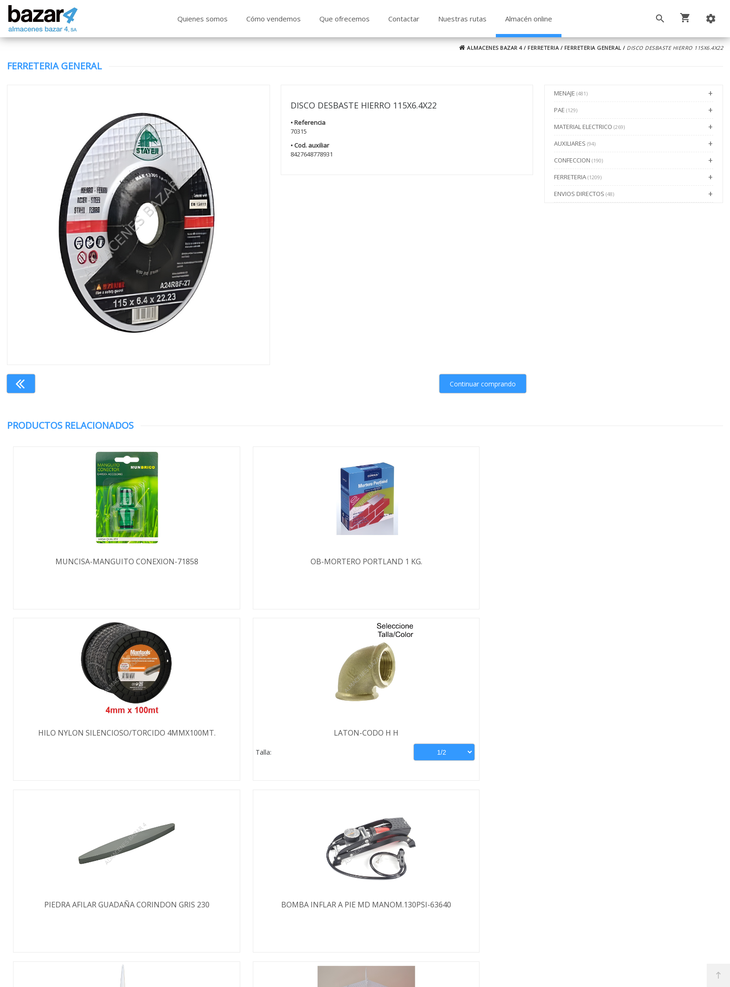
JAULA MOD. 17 (633, 734)
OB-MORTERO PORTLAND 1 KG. (275, 561)
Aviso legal (61, 887)
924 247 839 (516, 881)
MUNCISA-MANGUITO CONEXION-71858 (96, 561)
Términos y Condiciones (390, 939)
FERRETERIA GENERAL (593, 47)
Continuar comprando (483, 383)
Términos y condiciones (84, 847)
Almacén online (528, 18)
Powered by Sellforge (488, 972)
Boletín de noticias (365, 899)
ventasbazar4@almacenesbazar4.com (561, 895)
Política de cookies (75, 901)
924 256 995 (516, 868)
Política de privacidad (79, 874)
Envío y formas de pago (84, 860)
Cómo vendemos (273, 18)
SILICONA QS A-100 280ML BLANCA (454, 734)
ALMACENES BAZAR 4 (490, 47)
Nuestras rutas (462, 18)
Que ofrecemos (344, 18)
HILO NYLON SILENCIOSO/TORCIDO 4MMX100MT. (454, 566)
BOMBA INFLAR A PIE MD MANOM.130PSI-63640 (275, 739)
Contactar (403, 18)
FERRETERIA (543, 47)
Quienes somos (202, 18)
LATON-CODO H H (633, 561)
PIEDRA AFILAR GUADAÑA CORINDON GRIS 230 (96, 739)
